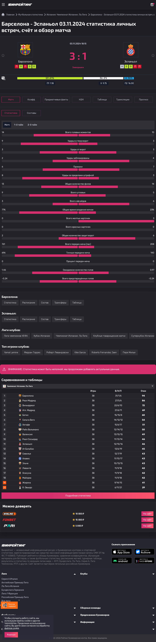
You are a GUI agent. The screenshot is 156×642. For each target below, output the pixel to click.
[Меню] (3, 4)
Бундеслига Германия (13, 590)
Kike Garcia (80, 352)
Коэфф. (32, 99)
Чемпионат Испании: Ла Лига (71, 336)
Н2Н (81, 99)
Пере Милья (129, 352)
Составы (31, 113)
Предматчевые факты (56, 99)
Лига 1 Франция (10, 593)
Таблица (102, 99)
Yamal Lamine (11, 352)
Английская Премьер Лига (15, 582)
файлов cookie (12, 628)
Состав (44, 302)
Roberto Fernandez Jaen (104, 352)
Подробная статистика (78, 495)
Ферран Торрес (32, 352)
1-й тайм (18, 125)
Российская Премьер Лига (15, 597)
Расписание (28, 302)
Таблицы (77, 302)
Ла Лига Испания (10, 586)
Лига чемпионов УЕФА (16, 336)
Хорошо (11, 634)
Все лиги (6, 601)
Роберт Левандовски (57, 352)
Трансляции (122, 99)
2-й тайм (32, 125)
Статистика (11, 113)
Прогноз (143, 99)
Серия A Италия (10, 579)
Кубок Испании (42, 336)
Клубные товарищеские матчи (109, 336)
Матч (11, 99)
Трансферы (60, 302)
